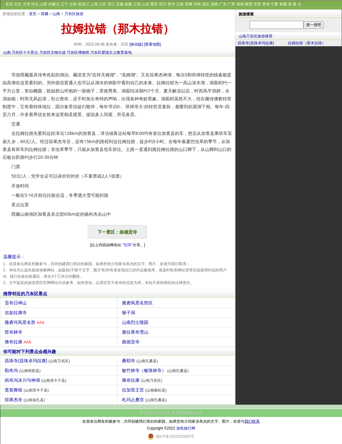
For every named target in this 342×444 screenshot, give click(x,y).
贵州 (171, 4)
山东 (145, 4)
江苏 (102, 4)
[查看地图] (152, 44)
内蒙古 (54, 4)
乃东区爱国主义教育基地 (111, 52)
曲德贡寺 (131, 341)
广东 (223, 4)
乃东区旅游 (73, 14)
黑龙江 (83, 4)
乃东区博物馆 (78, 52)
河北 (35, 4)
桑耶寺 (140, 360)
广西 (231, 4)
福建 (128, 4)
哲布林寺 (14, 332)
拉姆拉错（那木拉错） (307, 43)
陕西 (248, 4)
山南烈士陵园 (136, 322)
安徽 (120, 4)
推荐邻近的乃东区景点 (25, 293)
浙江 (111, 4)
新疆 (283, 4)
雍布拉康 (19, 341)
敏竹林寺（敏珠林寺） (156, 370)
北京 (17, 4)
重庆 (154, 4)
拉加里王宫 (145, 389)
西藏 (188, 4)
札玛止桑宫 (145, 399)
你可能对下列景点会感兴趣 (29, 351)
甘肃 (257, 4)
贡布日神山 (16, 302)
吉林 (73, 4)
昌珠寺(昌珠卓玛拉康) (38, 360)
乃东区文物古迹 (52, 52)
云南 (180, 4)
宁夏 (274, 4)
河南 (197, 4)
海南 (240, 4)
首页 (9, 4)
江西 (137, 4)
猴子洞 (129, 312)
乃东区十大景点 (25, 52)
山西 (43, 4)
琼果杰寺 (26, 399)
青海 (266, 4)
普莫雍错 (27, 389)
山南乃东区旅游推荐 (256, 36)
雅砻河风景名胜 (25, 322)
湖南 (214, 4)
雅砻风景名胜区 (138, 302)
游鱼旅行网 (185, 428)
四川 (163, 4)
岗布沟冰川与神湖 (36, 380)
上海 (94, 4)
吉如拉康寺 (16, 312)
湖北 (205, 4)
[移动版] (136, 44)
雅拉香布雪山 (136, 332)
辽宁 (64, 4)
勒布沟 (23, 370)
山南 (56, 14)
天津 (26, 4)
